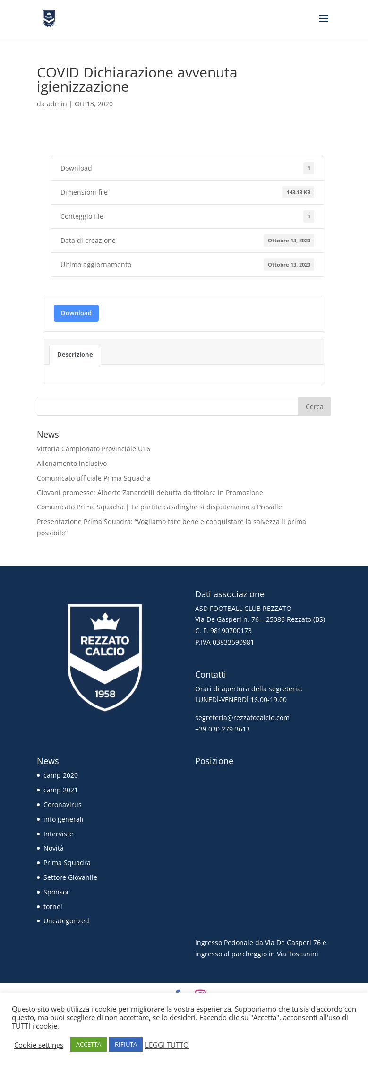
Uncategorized (66, 920)
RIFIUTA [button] (126, 1044)
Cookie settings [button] (38, 1044)
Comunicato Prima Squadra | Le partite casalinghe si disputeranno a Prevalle (159, 506)
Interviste (58, 833)
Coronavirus (62, 804)
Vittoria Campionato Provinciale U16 (93, 448)
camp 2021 (60, 789)
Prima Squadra (67, 862)
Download (76, 313)
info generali (63, 819)
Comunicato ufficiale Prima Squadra (94, 477)
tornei (52, 906)
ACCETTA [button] (88, 1044)
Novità (53, 847)
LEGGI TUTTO (167, 1044)
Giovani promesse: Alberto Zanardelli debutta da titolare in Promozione (150, 492)
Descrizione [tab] (75, 354)
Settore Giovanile (70, 877)
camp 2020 (60, 775)
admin (57, 103)
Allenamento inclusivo (72, 463)
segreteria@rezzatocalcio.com (242, 717)
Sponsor (56, 891)
